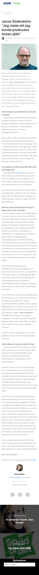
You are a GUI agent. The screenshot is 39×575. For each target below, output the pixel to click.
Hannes (18, 173)
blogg (16, 3)
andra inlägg (16, 477)
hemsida (33, 460)
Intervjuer (25, 38)
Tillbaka (7, 13)
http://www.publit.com (20, 485)
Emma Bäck (8, 38)
